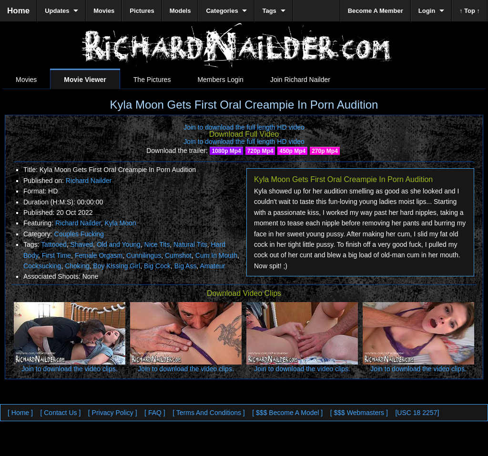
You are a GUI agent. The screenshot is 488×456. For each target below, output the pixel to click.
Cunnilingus (143, 255)
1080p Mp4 (226, 151)
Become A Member (375, 10)
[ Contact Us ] (60, 412)
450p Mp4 (292, 151)
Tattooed (54, 244)
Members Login (220, 79)
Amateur (212, 266)
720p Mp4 (260, 151)
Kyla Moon (120, 223)
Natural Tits (190, 244)
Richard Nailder (89, 180)
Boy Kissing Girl (116, 266)
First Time (56, 255)
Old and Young (119, 244)
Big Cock (157, 266)
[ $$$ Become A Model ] (287, 412)
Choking (77, 266)
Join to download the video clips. (69, 369)
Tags (269, 10)
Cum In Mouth (216, 255)
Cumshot (178, 255)
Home (18, 10)
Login (426, 10)
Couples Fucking (79, 234)
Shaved (82, 244)
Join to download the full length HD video (244, 127)
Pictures (142, 10)
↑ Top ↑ (469, 10)
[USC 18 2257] (417, 412)
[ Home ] (20, 412)
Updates (57, 10)
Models (180, 10)
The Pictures (152, 79)
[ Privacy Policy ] (112, 412)
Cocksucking (42, 266)
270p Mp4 (325, 151)
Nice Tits (157, 244)
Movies (26, 79)
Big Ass (185, 266)
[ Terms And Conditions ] (208, 412)
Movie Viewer (85, 79)
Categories (222, 10)
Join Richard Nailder (300, 79)
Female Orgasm (98, 255)
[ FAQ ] (154, 412)
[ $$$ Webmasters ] (359, 412)
